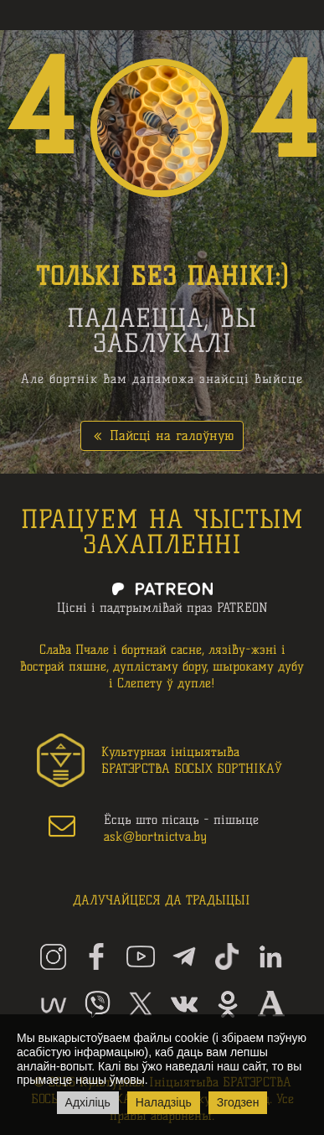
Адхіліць (88, 1102)
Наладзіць (164, 1102)
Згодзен (238, 1102)
